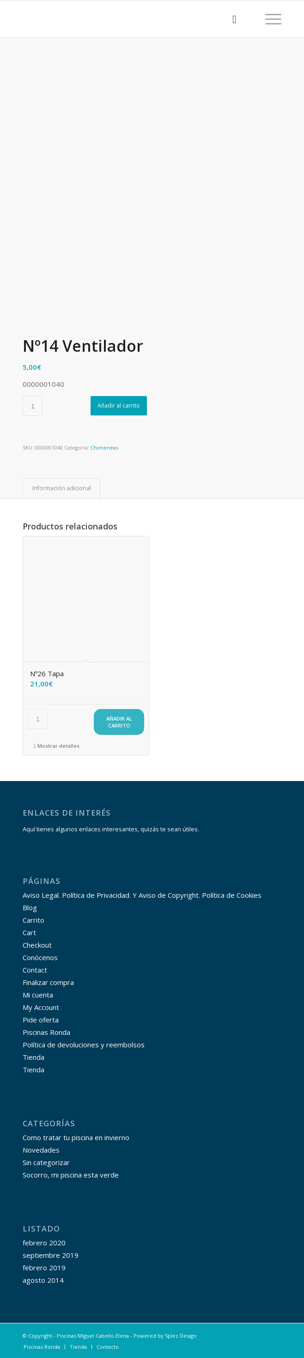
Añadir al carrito (118, 405)
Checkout (37, 944)
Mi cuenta (38, 994)
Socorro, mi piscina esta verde (71, 1174)
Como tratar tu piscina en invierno (76, 1137)
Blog (30, 907)
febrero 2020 (44, 1242)
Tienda (33, 1057)
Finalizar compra (48, 982)
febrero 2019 (44, 1267)
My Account (41, 1007)
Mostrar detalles (56, 745)
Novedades (41, 1149)
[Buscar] (230, 18)
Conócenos (40, 957)
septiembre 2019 (51, 1255)
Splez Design (180, 1335)
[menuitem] (230, 18)
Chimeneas (104, 447)
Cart (29, 932)
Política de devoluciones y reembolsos (84, 1044)
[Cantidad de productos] (33, 406)
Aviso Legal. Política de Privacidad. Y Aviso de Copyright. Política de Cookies (142, 895)
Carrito (33, 920)
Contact (35, 969)
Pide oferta (41, 1019)
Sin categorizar (46, 1162)
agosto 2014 (43, 1280)
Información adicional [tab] (61, 488)
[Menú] (268, 18)
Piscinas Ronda (46, 1032)
